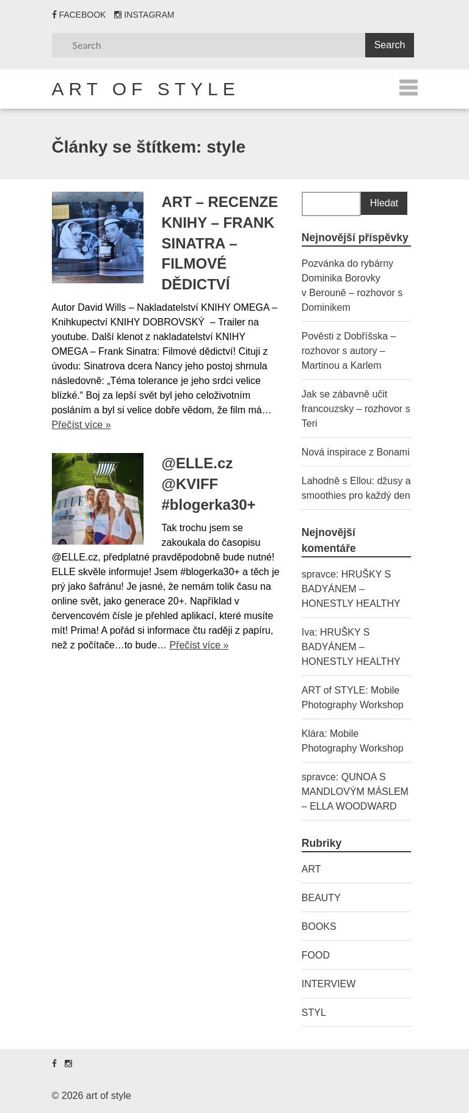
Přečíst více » (81, 424)
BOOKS (319, 926)
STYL (314, 1012)
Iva (308, 632)
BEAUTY (321, 898)
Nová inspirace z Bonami (356, 452)
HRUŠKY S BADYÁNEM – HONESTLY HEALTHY (351, 589)
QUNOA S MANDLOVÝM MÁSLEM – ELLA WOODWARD (355, 791)
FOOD (316, 955)
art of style (146, 89)
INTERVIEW (329, 984)
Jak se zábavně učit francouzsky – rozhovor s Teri (356, 409)
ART (311, 869)
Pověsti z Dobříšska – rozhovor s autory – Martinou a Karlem (349, 351)
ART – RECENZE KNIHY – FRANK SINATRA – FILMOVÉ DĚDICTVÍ (220, 243)
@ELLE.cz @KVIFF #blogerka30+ (209, 483)
